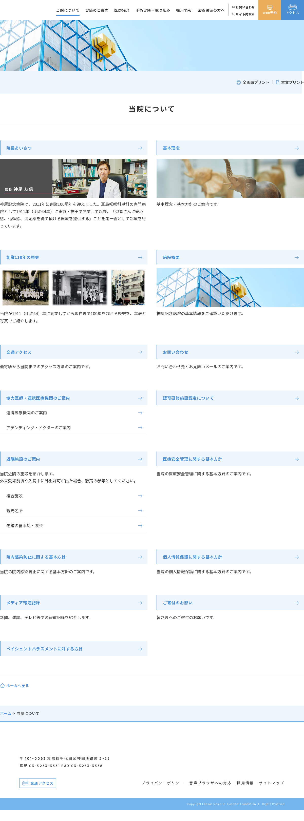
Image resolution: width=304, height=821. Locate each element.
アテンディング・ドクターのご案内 (38, 431)
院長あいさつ (20, 148)
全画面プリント (256, 82)
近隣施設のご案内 (25, 463)
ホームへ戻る (17, 692)
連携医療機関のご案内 (26, 416)
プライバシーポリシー (163, 793)
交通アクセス (20, 354)
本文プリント (292, 82)
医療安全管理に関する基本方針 (196, 463)
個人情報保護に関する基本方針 (196, 561)
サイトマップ (271, 793)
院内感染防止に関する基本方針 (39, 561)
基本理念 (172, 148)
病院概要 (172, 258)
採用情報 (245, 793)
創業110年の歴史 (25, 258)
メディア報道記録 (25, 608)
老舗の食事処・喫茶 (24, 530)
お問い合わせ (177, 354)
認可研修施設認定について (191, 401)
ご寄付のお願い (179, 608)
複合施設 (14, 500)
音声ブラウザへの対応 (210, 793)
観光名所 (14, 515)
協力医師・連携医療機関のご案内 (42, 401)
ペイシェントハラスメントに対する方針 (49, 655)
